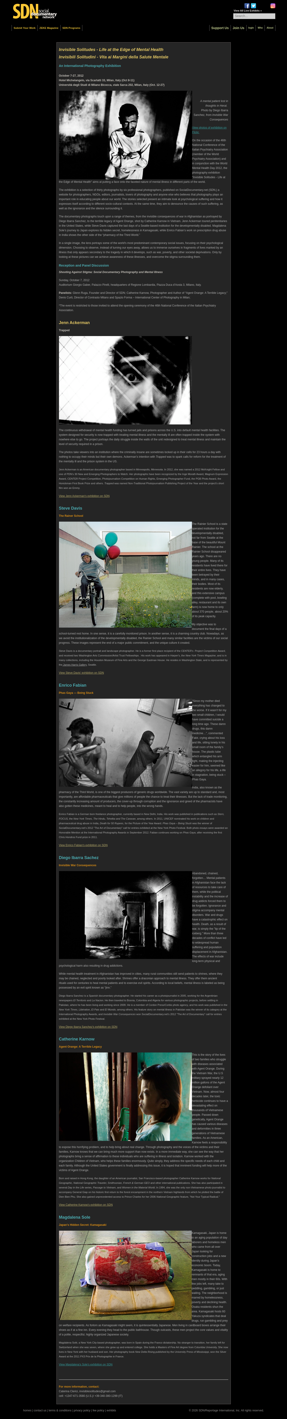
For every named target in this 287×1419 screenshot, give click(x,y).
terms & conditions (60, 1410)
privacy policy (82, 1410)
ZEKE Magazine (49, 28)
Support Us (220, 28)
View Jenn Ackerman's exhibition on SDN (84, 496)
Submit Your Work (25, 28)
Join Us (238, 28)
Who (260, 28)
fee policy (99, 1410)
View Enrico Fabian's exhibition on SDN (83, 845)
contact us (40, 1410)
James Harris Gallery (74, 664)
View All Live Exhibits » (248, 10)
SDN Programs (71, 28)
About (270, 28)
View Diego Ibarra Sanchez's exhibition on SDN (88, 1026)
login (251, 28)
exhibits (111, 1410)
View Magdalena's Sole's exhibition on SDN (86, 1364)
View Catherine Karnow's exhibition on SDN (86, 1204)
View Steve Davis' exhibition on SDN (81, 672)
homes (27, 1410)
